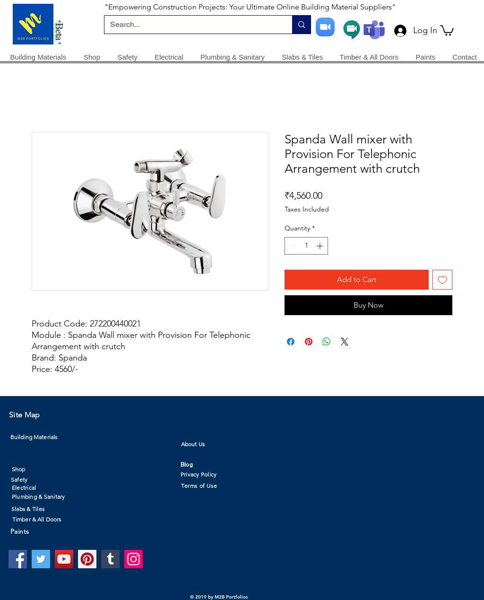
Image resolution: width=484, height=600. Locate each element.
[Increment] (321, 246)
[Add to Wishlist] (442, 280)
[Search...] (191, 25)
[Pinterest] (87, 559)
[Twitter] (41, 559)
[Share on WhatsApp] (326, 341)
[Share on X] (344, 341)
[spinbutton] (306, 246)
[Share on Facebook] (290, 341)
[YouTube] (64, 559)
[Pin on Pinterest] (308, 341)
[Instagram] (133, 559)
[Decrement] (292, 246)
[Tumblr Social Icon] (110, 559)
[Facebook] (18, 559)
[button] (447, 29)
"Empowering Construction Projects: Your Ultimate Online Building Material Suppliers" (250, 6)
